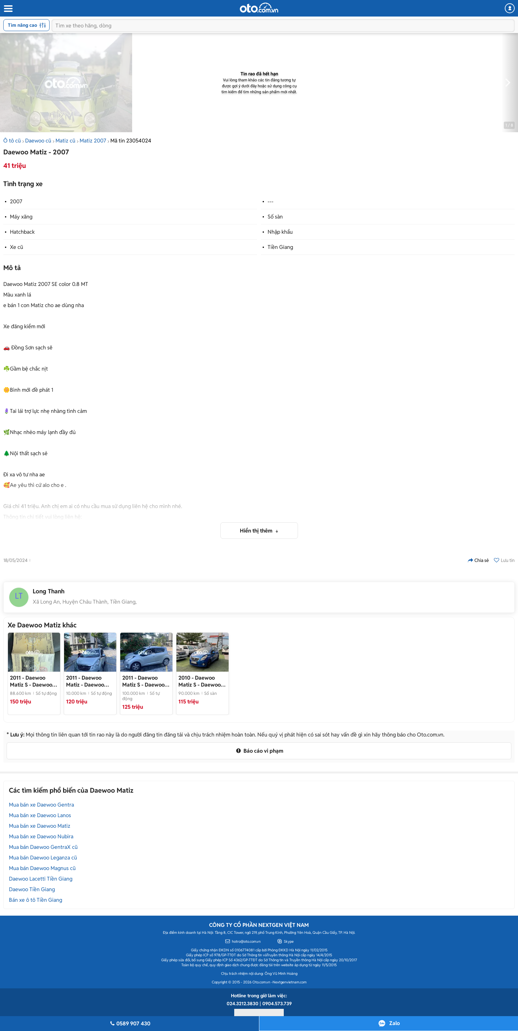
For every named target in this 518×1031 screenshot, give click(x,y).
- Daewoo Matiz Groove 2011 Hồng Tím (32, 681)
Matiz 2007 (93, 140)
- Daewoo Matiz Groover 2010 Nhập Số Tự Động (202, 681)
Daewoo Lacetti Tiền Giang (40, 878)
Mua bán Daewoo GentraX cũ (43, 847)
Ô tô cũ (12, 140)
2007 (16, 201)
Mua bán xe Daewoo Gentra (41, 804)
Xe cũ (16, 247)
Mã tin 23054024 (130, 140)
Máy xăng (21, 216)
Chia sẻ (478, 560)
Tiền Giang (280, 247)
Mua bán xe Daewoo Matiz (39, 825)
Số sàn (275, 216)
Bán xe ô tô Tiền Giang (35, 899)
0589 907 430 (129, 1023)
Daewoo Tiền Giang (32, 889)
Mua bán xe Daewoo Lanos (40, 815)
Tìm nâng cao (27, 25)
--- (271, 201)
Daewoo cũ (38, 140)
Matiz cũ (65, 140)
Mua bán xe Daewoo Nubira (41, 836)
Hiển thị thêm (257, 530)
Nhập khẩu (280, 231)
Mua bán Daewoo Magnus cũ (42, 868)
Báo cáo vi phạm (259, 750)
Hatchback (22, 231)
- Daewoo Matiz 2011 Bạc (85, 681)
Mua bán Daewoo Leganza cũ (43, 857)
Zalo (394, 1023)
